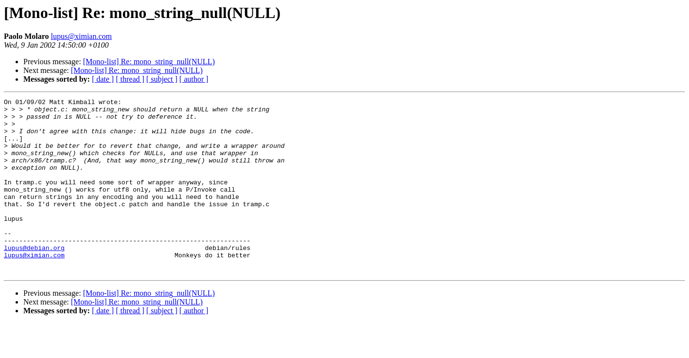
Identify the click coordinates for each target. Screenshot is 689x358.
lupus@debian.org (34, 278)
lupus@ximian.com (81, 36)
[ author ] (194, 79)
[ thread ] (130, 79)
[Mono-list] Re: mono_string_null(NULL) (149, 61)
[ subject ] (161, 79)
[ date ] (103, 79)
